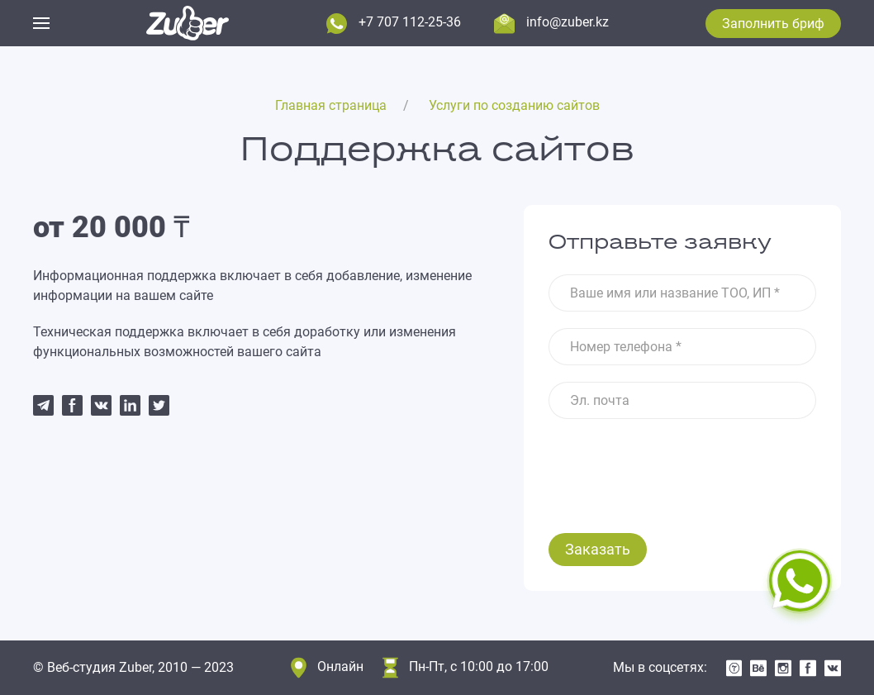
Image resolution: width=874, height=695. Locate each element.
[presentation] (674, 468)
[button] (41, 23)
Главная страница (331, 105)
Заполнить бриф (773, 23)
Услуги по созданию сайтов (514, 105)
